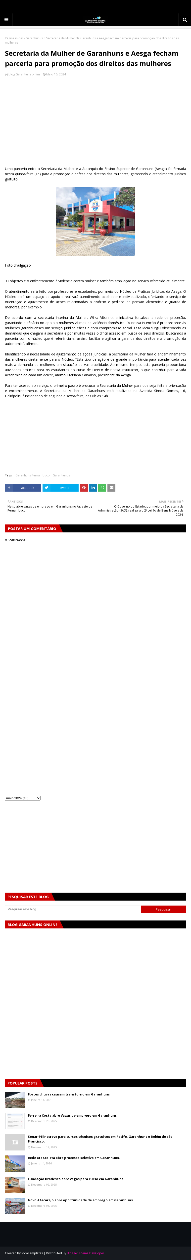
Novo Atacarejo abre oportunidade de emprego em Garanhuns (80, 1200)
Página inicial (14, 38)
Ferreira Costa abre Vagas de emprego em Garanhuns (72, 1115)
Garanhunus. (35, 38)
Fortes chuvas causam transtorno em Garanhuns (69, 1094)
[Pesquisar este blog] (73, 909)
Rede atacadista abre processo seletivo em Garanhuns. (74, 1157)
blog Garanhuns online (24, 74)
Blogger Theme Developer (85, 1253)
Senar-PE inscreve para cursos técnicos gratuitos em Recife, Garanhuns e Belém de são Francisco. (100, 1139)
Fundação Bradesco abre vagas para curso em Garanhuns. (76, 1179)
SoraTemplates (32, 1253)
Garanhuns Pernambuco (32, 475)
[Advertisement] (95, 119)
